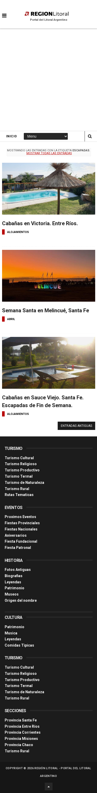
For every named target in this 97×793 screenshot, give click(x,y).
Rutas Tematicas (19, 495)
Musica (11, 633)
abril (11, 319)
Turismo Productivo (22, 470)
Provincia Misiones (21, 739)
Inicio (11, 136)
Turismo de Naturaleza (24, 482)
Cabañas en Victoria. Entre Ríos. (40, 223)
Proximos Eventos (20, 517)
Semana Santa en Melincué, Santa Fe (45, 310)
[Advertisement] (48, 79)
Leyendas (13, 582)
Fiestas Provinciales (22, 523)
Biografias (14, 576)
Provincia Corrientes (23, 732)
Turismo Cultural (19, 458)
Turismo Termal (19, 476)
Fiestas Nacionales (21, 529)
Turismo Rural (17, 489)
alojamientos (18, 232)
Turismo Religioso (21, 464)
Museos (12, 594)
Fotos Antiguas (18, 570)
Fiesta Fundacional (21, 541)
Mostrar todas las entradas (49, 153)
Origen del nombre (21, 600)
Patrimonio (14, 588)
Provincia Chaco (19, 745)
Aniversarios (16, 535)
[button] (4, 11)
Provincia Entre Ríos (22, 726)
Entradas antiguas (76, 426)
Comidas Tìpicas (19, 645)
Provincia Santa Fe (21, 720)
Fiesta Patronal (18, 548)
